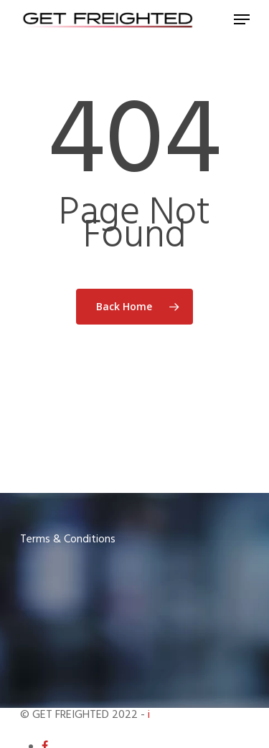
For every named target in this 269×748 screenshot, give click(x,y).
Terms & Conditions (67, 539)
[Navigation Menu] (242, 19)
